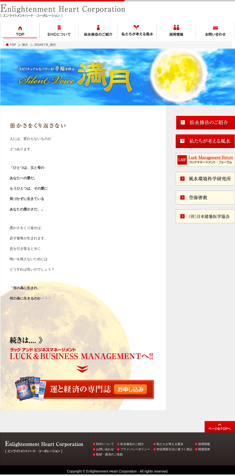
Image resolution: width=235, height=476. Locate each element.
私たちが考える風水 (170, 444)
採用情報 (204, 444)
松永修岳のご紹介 (132, 444)
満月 (25, 45)
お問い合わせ (105, 449)
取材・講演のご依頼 (109, 454)
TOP (13, 45)
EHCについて (105, 444)
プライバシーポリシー (135, 449)
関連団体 (204, 449)
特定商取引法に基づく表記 (174, 449)
